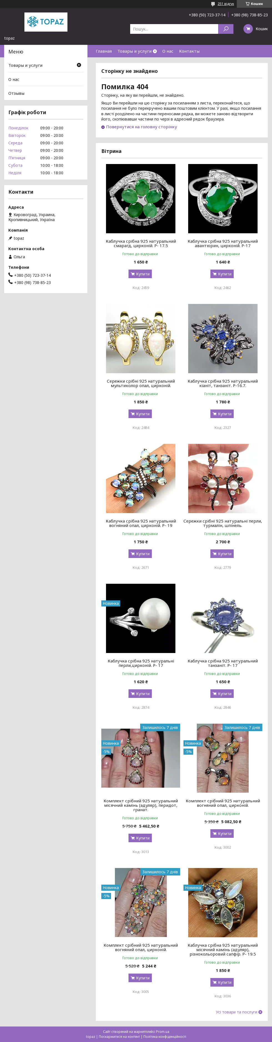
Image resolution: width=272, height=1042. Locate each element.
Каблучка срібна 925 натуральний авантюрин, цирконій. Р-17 (223, 243)
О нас (167, 51)
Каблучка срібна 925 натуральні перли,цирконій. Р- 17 (141, 663)
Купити (143, 273)
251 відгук (226, 3)
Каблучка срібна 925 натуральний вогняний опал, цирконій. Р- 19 (141, 523)
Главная (104, 51)
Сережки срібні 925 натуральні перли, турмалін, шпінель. (222, 523)
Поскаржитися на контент (119, 1036)
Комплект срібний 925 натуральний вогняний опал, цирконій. (223, 802)
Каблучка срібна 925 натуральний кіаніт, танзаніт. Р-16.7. (223, 383)
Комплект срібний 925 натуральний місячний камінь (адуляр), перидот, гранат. (141, 805)
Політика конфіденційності (164, 1036)
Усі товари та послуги (236, 1012)
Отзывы (16, 93)
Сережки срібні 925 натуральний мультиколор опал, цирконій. (141, 383)
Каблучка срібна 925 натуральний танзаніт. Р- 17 (223, 663)
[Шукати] (225, 29)
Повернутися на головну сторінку (141, 126)
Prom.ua (162, 1031)
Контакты (189, 51)
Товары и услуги (134, 51)
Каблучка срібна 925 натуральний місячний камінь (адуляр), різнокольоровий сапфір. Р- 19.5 (223, 949)
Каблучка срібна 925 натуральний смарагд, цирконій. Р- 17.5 (141, 243)
